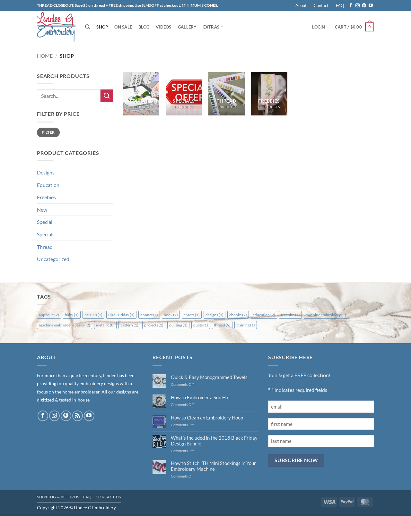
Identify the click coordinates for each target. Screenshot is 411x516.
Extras (213, 27)
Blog (143, 27)
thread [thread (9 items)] (222, 325)
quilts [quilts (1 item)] (200, 325)
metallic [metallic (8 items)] (105, 325)
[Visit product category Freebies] (269, 93)
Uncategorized (53, 259)
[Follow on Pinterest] (364, 5)
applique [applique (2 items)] (49, 314)
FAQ (340, 5)
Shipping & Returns (58, 497)
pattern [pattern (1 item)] (129, 325)
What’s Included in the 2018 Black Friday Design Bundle (214, 440)
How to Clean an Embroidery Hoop (207, 417)
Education (48, 185)
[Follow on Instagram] (357, 5)
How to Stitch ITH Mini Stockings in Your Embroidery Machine (213, 466)
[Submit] (107, 95)
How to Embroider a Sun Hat (200, 397)
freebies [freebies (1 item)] (290, 314)
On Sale (123, 27)
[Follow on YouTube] (371, 5)
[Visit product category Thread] (226, 93)
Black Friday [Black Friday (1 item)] (121, 314)
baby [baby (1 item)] (72, 314)
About (301, 5)
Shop (102, 27)
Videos (163, 27)
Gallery (187, 27)
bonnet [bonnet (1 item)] (149, 314)
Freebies (46, 197)
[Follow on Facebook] (351, 5)
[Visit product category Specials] (184, 93)
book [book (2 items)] (171, 314)
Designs (46, 172)
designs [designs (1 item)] (214, 314)
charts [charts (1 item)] (192, 314)
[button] (318, 27)
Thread (45, 247)
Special (44, 222)
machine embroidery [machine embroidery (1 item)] (326, 314)
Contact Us (108, 497)
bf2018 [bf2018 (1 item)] (93, 314)
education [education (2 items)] (264, 314)
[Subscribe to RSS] (77, 415)
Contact (321, 5)
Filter (48, 132)
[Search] (87, 27)
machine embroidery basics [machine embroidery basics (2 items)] (64, 325)
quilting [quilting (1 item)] (178, 325)
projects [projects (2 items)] (153, 325)
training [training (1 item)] (245, 325)
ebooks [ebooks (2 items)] (238, 314)
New (42, 210)
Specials (46, 234)
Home (45, 56)
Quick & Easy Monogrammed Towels (209, 377)
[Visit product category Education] (141, 93)
